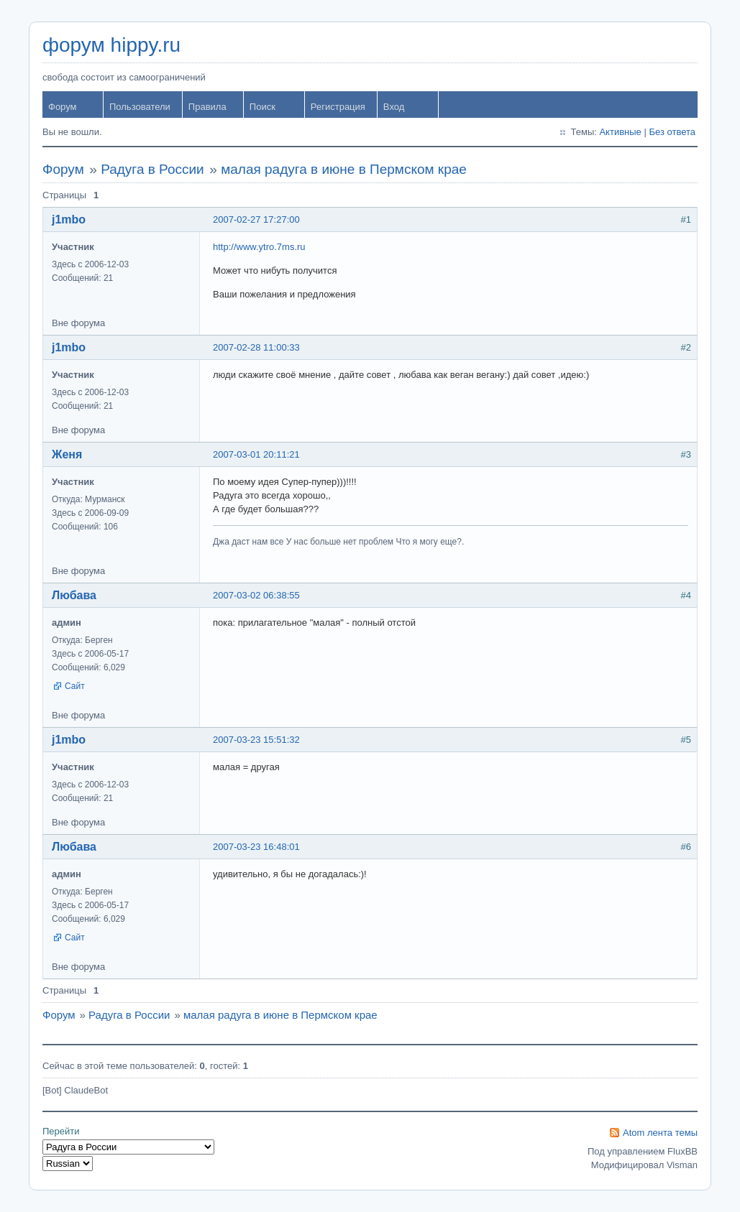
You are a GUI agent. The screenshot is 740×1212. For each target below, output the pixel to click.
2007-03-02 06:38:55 (256, 595)
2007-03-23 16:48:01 (256, 846)
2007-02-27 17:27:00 (256, 219)
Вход (393, 106)
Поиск (262, 106)
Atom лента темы (660, 1132)
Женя (67, 454)
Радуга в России (152, 169)
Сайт (75, 686)
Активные (620, 131)
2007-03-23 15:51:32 (256, 739)
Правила (207, 106)
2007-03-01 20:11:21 (256, 454)
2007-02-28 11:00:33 (256, 347)
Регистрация (338, 106)
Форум (62, 106)
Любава (74, 595)
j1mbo (69, 219)
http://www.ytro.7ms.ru (259, 246)
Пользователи (139, 106)
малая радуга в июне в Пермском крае (344, 169)
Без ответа (672, 131)
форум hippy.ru (111, 45)
